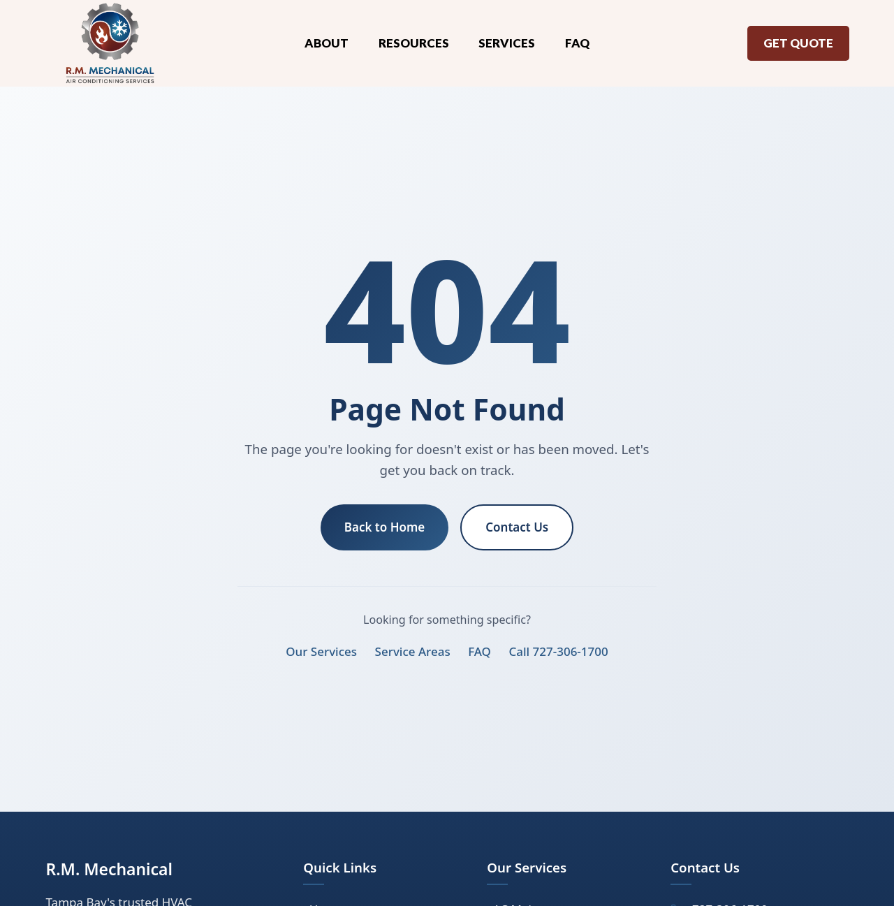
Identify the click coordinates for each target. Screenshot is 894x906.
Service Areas (412, 651)
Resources (414, 43)
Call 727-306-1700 (558, 651)
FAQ (577, 43)
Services (506, 43)
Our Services (321, 651)
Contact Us (516, 527)
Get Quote (798, 43)
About (327, 43)
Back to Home (384, 527)
